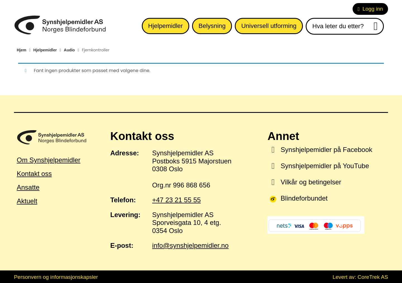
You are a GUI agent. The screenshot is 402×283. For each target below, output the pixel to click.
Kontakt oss (34, 173)
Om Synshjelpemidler (48, 160)
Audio (69, 50)
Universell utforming (268, 25)
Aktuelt (27, 201)
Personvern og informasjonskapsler (56, 277)
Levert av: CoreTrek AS (360, 277)
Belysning (212, 25)
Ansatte (28, 187)
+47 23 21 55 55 (176, 200)
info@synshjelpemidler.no (190, 245)
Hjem (21, 50)
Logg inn (370, 9)
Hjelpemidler (165, 25)
